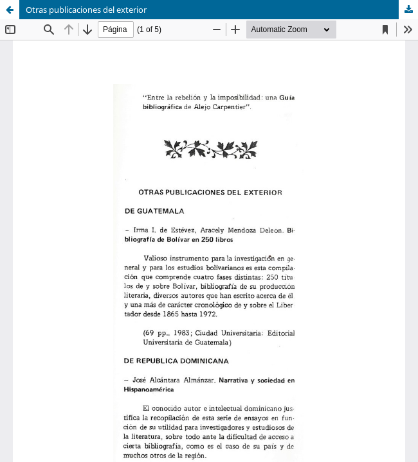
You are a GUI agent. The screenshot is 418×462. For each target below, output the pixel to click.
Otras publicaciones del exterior (86, 9)
